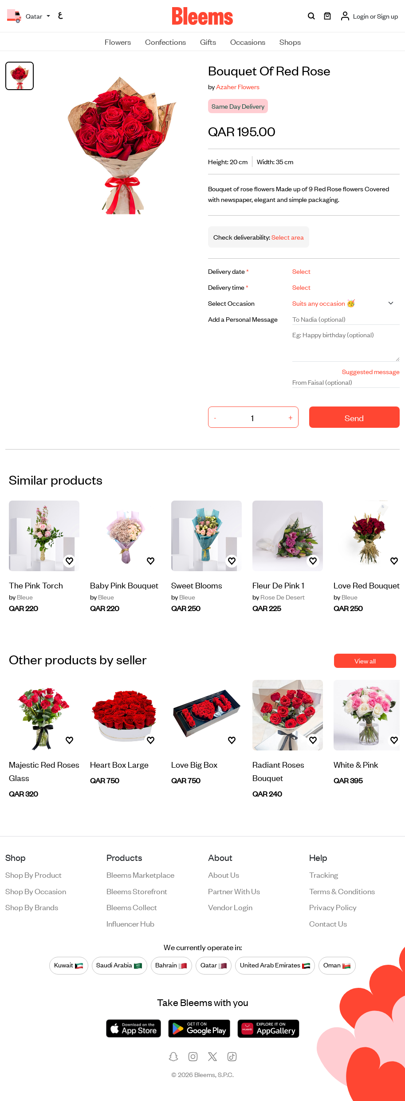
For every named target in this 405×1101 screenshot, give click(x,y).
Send (354, 417)
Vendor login (230, 906)
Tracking (323, 874)
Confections (165, 41)
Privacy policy (333, 906)
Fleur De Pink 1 (278, 584)
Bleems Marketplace (140, 874)
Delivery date (228, 271)
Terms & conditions (342, 890)
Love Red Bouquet (367, 584)
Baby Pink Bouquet (124, 584)
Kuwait (68, 965)
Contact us (328, 923)
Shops (290, 41)
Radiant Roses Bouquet (278, 770)
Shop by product (33, 874)
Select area (287, 236)
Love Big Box (194, 764)
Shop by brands (31, 906)
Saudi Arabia (119, 965)
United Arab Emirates (275, 965)
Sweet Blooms (196, 584)
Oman (337, 965)
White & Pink (356, 764)
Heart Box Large (119, 764)
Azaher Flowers (238, 86)
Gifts (208, 41)
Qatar (214, 965)
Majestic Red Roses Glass (44, 770)
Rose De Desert (278, 596)
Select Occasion (231, 303)
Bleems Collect (131, 906)
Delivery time (228, 287)
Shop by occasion (35, 890)
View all (365, 660)
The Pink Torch (36, 584)
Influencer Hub (130, 923)
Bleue (21, 596)
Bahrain (171, 965)
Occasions (247, 41)
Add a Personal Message (243, 319)
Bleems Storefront (136, 890)
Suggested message (371, 371)
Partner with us (234, 890)
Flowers (118, 41)
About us (223, 874)
